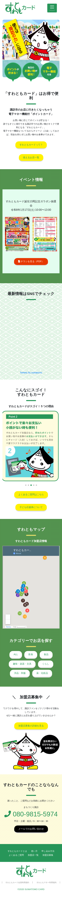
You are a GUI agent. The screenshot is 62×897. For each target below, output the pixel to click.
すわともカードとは (17, 851)
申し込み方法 (47, 851)
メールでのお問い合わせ (31, 828)
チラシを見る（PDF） (31, 261)
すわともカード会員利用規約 (17, 882)
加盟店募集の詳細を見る (31, 725)
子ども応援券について (31, 507)
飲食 (30, 654)
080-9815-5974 (31, 814)
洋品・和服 (20, 673)
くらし (45, 663)
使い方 (34, 851)
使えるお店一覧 (31, 157)
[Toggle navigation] (52, 8)
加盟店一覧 (33, 855)
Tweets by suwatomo (31, 372)
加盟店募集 (47, 855)
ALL (16, 654)
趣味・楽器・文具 (22, 663)
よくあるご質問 (16, 855)
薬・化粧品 (42, 673)
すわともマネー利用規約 (47, 882)
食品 (46, 654)
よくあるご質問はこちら (31, 494)
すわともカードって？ (31, 144)
